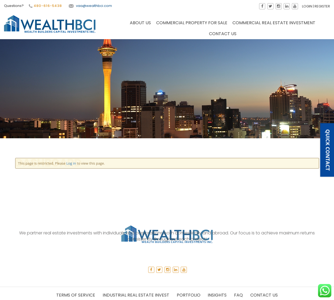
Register (323, 6)
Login (308, 6)
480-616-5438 (44, 5)
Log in (71, 97)
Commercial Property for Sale (191, 23)
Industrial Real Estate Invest (136, 295)
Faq (238, 295)
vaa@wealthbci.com (89, 5)
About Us (140, 23)
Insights (217, 295)
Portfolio (188, 295)
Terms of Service (75, 295)
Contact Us (222, 34)
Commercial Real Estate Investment (273, 23)
